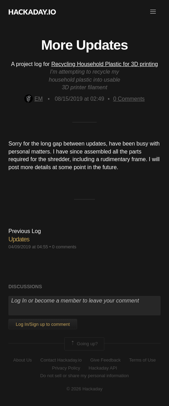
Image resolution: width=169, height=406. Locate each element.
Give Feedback (105, 360)
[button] (153, 12)
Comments (129, 99)
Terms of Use (142, 360)
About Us (22, 360)
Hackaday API (103, 368)
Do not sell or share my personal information (84, 375)
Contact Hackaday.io (61, 360)
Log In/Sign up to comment (43, 324)
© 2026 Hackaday (84, 388)
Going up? (84, 344)
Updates (18, 239)
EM (33, 99)
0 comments (64, 246)
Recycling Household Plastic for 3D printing (104, 64)
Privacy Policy (66, 368)
